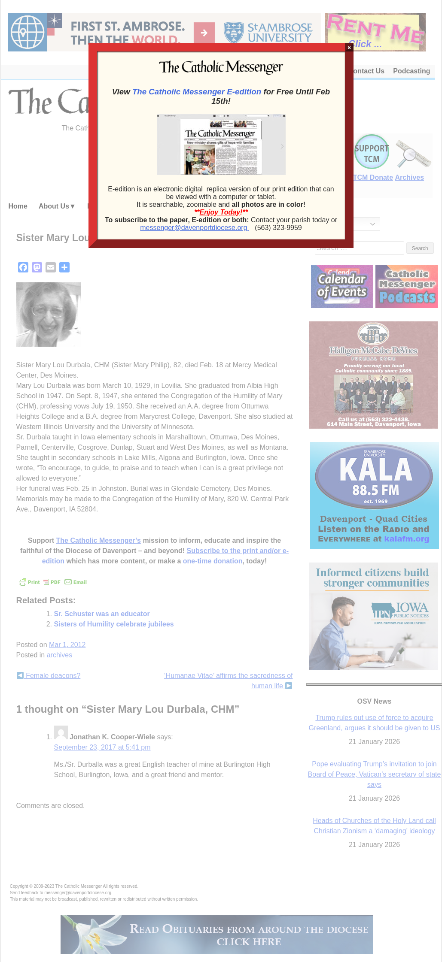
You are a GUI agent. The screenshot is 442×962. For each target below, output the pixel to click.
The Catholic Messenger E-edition (196, 91)
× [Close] (349, 47)
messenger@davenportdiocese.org (194, 227)
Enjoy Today (220, 212)
